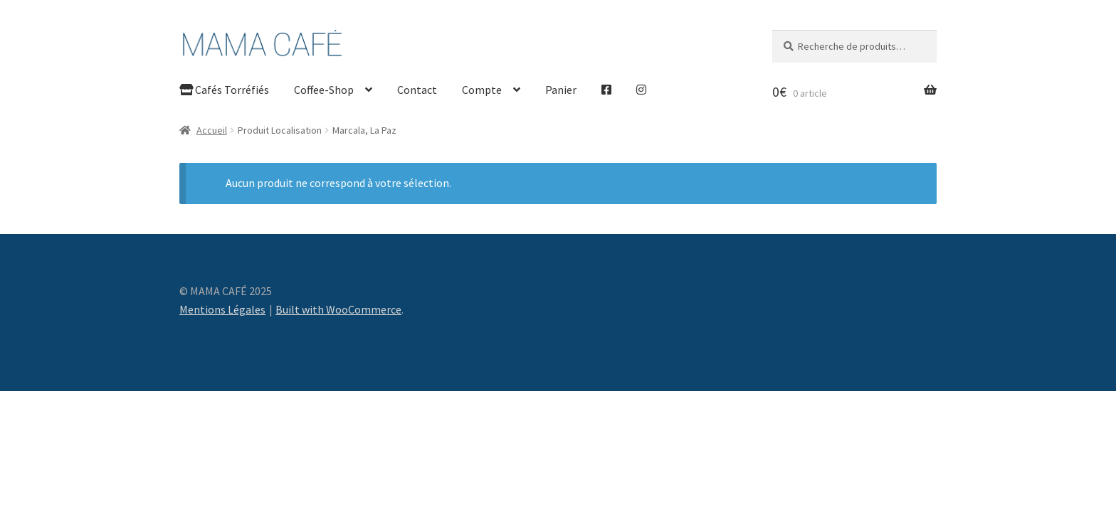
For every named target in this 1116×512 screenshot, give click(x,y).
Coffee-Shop (324, 89)
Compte (482, 89)
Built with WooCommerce (338, 309)
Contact (417, 89)
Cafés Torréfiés (224, 89)
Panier (561, 89)
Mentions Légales (222, 309)
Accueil (211, 130)
